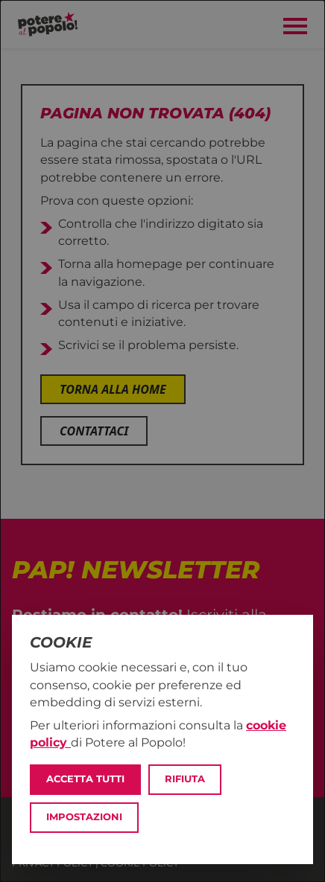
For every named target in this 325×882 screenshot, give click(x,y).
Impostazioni (84, 816)
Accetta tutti (85, 778)
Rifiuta (185, 778)
